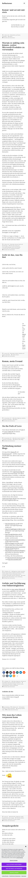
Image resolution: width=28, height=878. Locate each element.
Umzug (14, 819)
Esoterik (16, 353)
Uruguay (18, 819)
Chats (13, 245)
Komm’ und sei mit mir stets (13, 11)
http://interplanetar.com (12, 523)
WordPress (18, 575)
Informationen (11, 576)
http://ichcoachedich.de (15, 559)
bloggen (15, 684)
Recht (13, 247)
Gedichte (16, 439)
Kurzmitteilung (7, 707)
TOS (9, 248)
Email (16, 245)
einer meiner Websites (18, 589)
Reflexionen (7, 3)
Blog (7, 576)
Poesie (17, 354)
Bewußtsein (10, 684)
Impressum (23, 876)
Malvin (22, 818)
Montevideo (15, 574)
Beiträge (4, 576)
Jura (18, 245)
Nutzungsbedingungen (7, 247)
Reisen (19, 574)
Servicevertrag (5, 248)
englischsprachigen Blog (9, 498)
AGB (11, 245)
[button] (25, 846)
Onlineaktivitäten (5, 685)
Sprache (13, 575)
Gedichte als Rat (7, 691)
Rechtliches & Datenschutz (15, 876)
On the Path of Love (12, 426)
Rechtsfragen (17, 247)
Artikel (13, 244)
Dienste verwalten (13, 860)
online (22, 684)
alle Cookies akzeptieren (14, 864)
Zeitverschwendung (14, 685)
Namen (13, 452)
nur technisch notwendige (14, 868)
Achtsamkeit (4, 684)
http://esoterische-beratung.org (16, 557)
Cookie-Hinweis (19, 857)
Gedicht (10, 36)
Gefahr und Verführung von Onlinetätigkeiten (13, 584)
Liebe (19, 439)
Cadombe (19, 818)
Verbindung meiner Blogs (11, 447)
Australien (23, 571)
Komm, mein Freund (12, 361)
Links (16, 576)
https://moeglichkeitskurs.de (13, 534)
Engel (6, 572)
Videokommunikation (15, 248)
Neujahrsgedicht (10, 825)
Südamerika (10, 819)
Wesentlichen (9, 605)
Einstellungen (14, 872)
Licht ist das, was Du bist (12, 256)
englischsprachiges (18, 471)
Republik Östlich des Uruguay (8, 818)
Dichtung (19, 708)
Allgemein (19, 418)
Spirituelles (4, 36)
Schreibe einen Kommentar (9, 37)
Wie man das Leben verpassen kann (12, 716)
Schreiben (4, 575)
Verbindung (19, 576)
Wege (22, 439)
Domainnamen (6, 454)
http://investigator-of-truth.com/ (14, 543)
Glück (3, 709)
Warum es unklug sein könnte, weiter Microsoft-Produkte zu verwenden (13, 46)
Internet (16, 244)
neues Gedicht (8, 431)
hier (17, 697)
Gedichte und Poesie (16, 35)
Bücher (3, 572)
